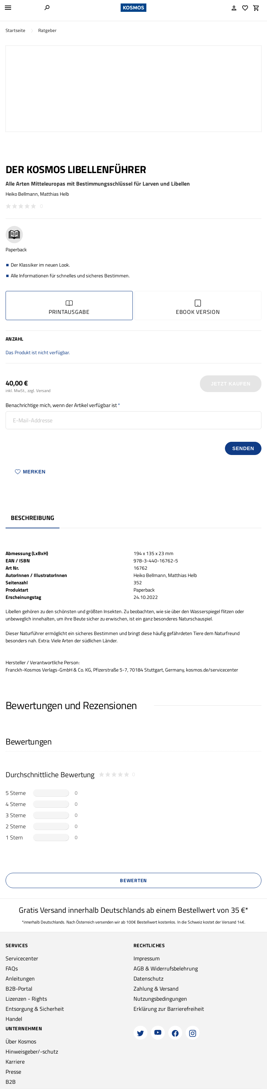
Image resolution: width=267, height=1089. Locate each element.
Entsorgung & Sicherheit (35, 1009)
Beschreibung (32, 517)
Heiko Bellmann (22, 193)
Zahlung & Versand (156, 988)
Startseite (15, 30)
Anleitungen (20, 978)
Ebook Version (198, 308)
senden (243, 448)
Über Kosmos (21, 1041)
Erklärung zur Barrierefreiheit (169, 1009)
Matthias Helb (54, 193)
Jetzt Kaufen (231, 384)
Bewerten (133, 880)
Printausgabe (69, 308)
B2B (11, 1082)
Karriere (15, 1061)
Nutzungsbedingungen (160, 998)
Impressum (147, 958)
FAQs (12, 968)
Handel (14, 1019)
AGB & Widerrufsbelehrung (166, 968)
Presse (13, 1071)
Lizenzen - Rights (26, 998)
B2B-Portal (19, 988)
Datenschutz (148, 978)
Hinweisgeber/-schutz (32, 1051)
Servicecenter (22, 958)
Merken (30, 471)
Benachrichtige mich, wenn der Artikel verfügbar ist (61, 405)
